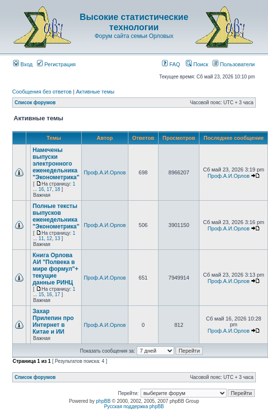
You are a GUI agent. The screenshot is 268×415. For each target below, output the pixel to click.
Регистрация (56, 64)
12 (49, 238)
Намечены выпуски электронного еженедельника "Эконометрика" (56, 164)
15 (41, 294)
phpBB (103, 401)
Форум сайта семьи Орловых (133, 36)
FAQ (171, 64)
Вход (23, 64)
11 (41, 238)
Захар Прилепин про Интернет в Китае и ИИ (53, 321)
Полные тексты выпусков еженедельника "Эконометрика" (56, 216)
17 (49, 189)
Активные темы (95, 91)
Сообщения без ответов (41, 91)
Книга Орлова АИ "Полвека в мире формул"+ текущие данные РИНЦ (55, 269)
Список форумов (35, 102)
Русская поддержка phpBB (134, 406)
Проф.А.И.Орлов (104, 172)
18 (57, 189)
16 (41, 189)
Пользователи (234, 64)
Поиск (197, 64)
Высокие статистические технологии (134, 22)
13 (57, 238)
